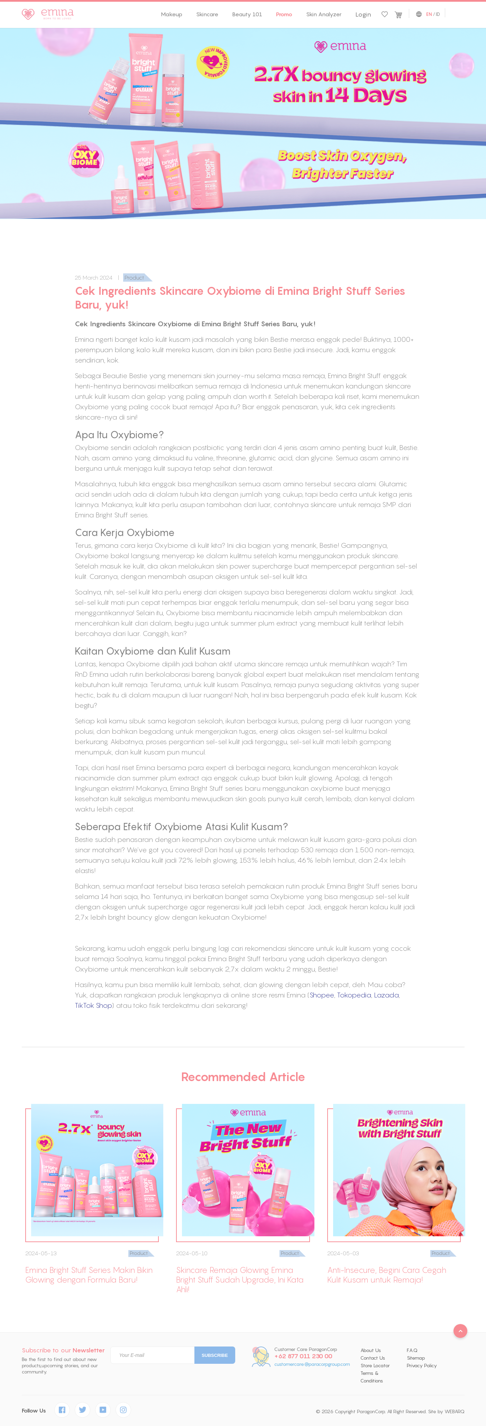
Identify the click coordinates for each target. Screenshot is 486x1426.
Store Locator (375, 1365)
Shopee (322, 995)
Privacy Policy (422, 1365)
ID (438, 14)
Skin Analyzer (323, 14)
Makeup (171, 14)
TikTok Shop (93, 1005)
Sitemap (416, 1358)
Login (363, 14)
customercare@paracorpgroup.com (312, 1364)
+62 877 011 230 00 (303, 1356)
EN (429, 14)
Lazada (386, 995)
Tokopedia (354, 995)
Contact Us (372, 1358)
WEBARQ (454, 1411)
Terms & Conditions (371, 1377)
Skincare (207, 14)
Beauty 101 (247, 14)
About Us (370, 1350)
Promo (284, 14)
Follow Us (34, 1410)
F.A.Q (412, 1350)
